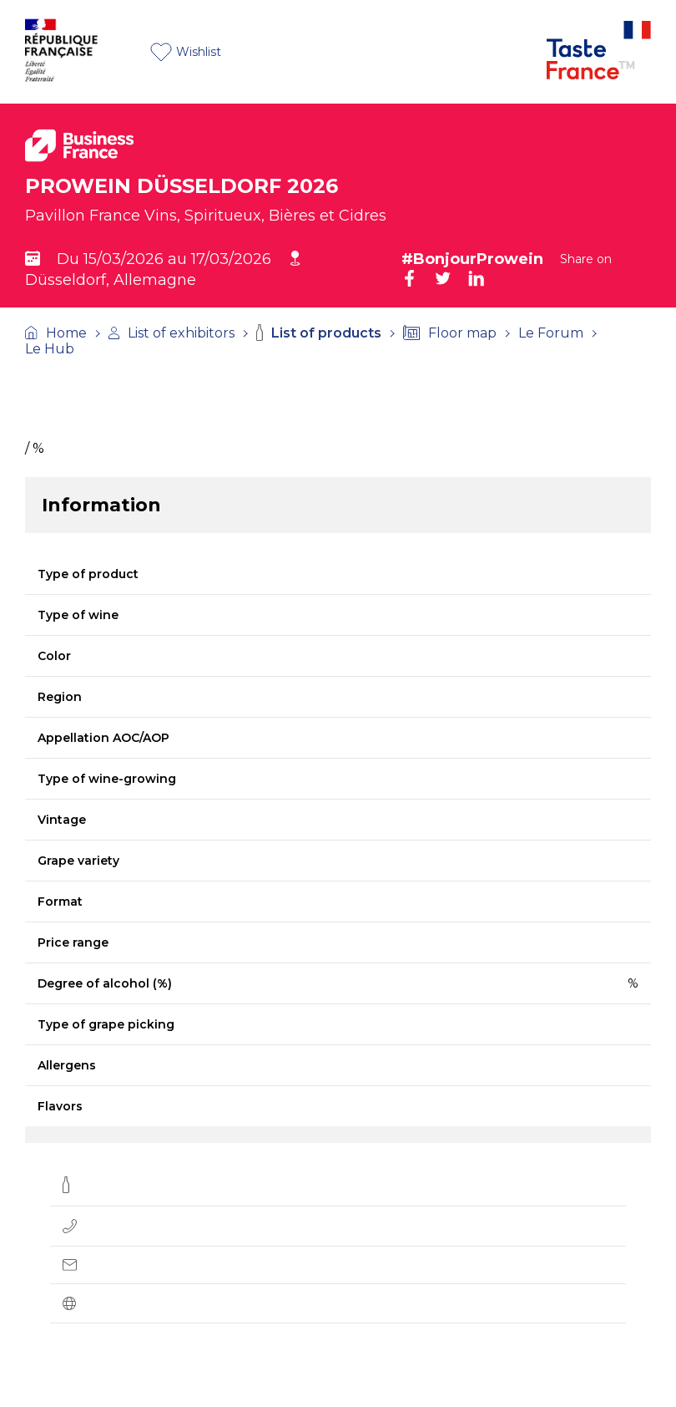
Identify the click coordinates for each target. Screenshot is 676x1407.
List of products (318, 332)
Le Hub (49, 349)
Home (56, 333)
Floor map (450, 333)
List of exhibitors (171, 333)
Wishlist (185, 52)
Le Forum (550, 333)
